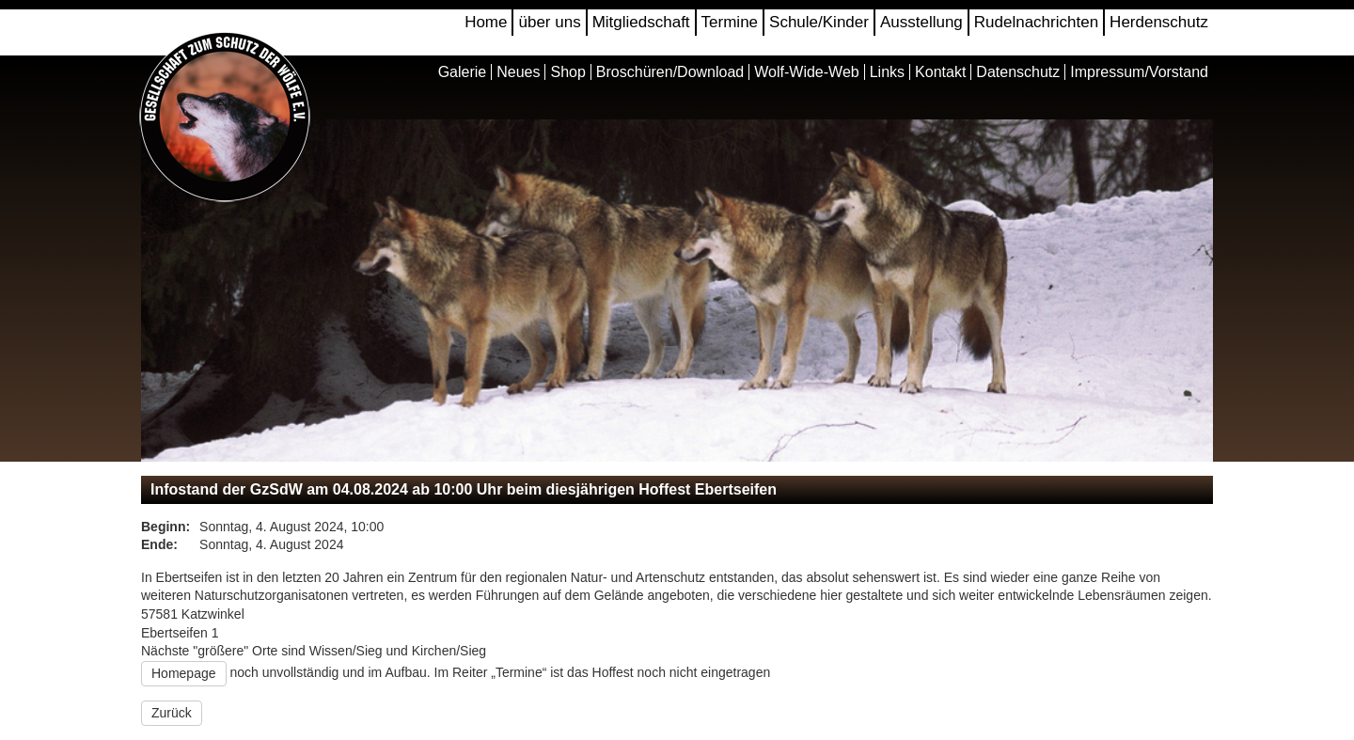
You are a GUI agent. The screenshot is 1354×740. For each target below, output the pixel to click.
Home (485, 22)
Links (887, 72)
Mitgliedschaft (641, 22)
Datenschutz (1018, 72)
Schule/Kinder (819, 22)
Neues (518, 72)
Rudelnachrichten (1036, 22)
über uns (549, 22)
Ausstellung (921, 22)
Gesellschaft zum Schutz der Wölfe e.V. (226, 118)
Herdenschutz (1159, 22)
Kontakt (940, 72)
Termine (729, 22)
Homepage (183, 673)
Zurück (171, 712)
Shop (567, 72)
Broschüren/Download (670, 72)
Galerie (462, 72)
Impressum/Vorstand (1139, 72)
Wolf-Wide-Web (806, 72)
